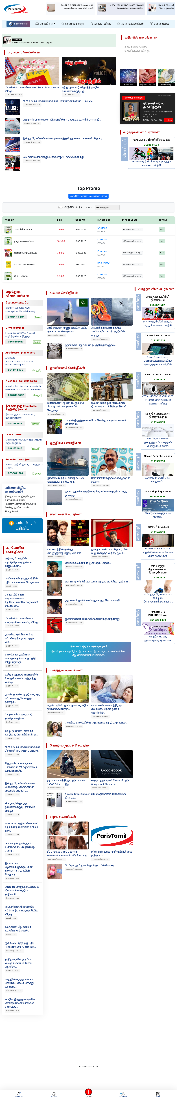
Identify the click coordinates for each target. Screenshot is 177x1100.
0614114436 (15, 370)
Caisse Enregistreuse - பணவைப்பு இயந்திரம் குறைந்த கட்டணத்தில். (158, 361)
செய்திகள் (44, 24)
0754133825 (157, 496)
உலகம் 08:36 (11, 586)
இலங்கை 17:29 (12, 898)
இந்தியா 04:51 (12, 706)
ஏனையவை (159, 24)
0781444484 (16, 317)
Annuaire (123, 1095)
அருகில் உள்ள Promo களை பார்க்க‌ (88, 211)
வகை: (90, 222)
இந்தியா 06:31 (12, 666)
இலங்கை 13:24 (12, 1010)
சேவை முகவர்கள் (130, 24)
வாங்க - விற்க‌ (100, 24)
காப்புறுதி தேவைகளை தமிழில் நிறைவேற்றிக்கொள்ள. (158, 598)
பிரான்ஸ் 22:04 (12, 738)
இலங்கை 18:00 (12, 878)
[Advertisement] (86, 1039)
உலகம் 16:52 (11, 918)
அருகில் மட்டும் (73, 222)
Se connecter (18, 24)
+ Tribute (168, 120)
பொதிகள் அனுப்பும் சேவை (158, 515)
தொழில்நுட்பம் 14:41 (14, 950)
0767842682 (16, 395)
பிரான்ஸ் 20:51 (12, 834)
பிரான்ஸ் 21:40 (12, 774)
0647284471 (158, 620)
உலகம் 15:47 (11, 934)
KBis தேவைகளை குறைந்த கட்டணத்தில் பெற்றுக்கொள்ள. (158, 442)
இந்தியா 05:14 (12, 686)
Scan (158, 1095)
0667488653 (16, 342)
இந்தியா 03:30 (12, 722)
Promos (54, 1095)
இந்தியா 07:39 (12, 609)
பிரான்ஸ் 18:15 (12, 854)
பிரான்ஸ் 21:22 (12, 794)
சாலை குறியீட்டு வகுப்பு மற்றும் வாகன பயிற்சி (151, 163)
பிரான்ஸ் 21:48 (12, 754)
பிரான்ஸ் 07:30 (12, 626)
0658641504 (151, 145)
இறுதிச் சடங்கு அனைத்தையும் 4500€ (157, 638)
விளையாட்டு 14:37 (13, 990)
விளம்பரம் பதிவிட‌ (22, 526)
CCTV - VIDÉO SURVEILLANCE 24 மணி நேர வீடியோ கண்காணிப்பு (157, 400)
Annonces (19, 1095)
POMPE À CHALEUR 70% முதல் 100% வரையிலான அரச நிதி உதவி (157, 552)
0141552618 (15, 423)
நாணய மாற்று (72, 24)
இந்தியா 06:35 (12, 646)
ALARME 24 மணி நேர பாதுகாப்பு (157, 480)
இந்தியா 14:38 (12, 970)
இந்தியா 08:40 (12, 569)
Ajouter (88, 1095)
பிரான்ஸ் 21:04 (12, 814)
